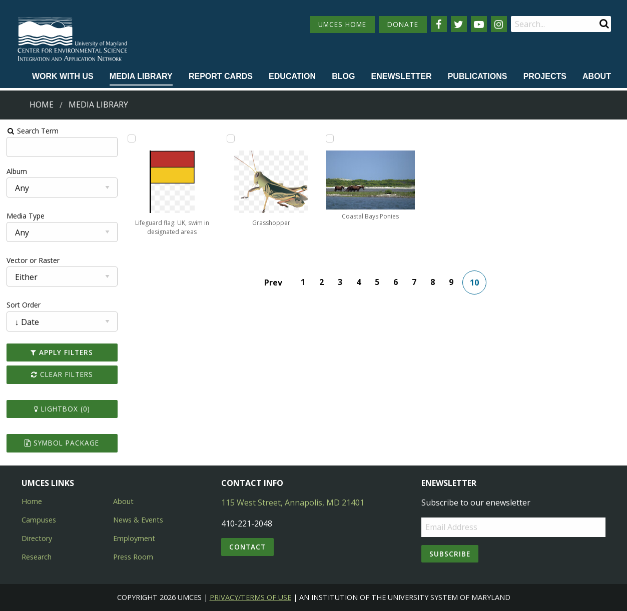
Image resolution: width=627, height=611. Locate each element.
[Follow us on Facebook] (439, 24)
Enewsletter (401, 76)
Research (37, 557)
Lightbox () (62, 409)
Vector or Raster (33, 260)
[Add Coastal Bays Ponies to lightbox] (330, 138)
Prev (273, 282)
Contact (247, 547)
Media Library (141, 76)
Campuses (39, 519)
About (596, 76)
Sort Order (24, 305)
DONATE (402, 24)
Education (292, 76)
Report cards (221, 76)
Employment (134, 538)
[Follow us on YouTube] (479, 24)
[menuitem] (63, 77)
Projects (544, 76)
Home (42, 104)
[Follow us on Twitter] (459, 24)
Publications (477, 76)
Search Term (33, 131)
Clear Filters (62, 374)
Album (17, 171)
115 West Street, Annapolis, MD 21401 (292, 502)
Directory (37, 538)
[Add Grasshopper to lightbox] (231, 138)
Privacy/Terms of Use (250, 597)
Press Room (133, 557)
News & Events (138, 519)
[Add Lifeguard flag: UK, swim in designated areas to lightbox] (132, 138)
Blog (343, 76)
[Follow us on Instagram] (499, 24)
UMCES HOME (342, 24)
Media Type (26, 215)
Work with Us (63, 76)
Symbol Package (62, 443)
